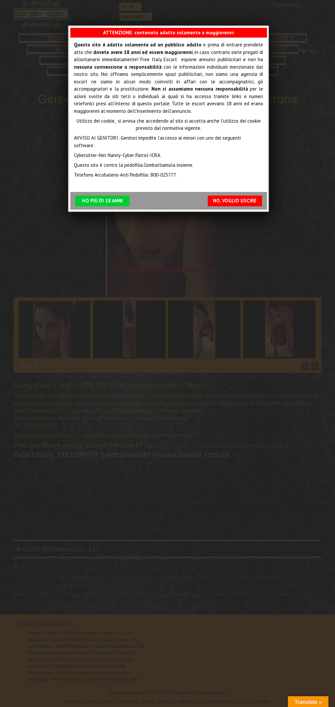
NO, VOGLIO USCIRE (234, 201)
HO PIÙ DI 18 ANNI (102, 201)
